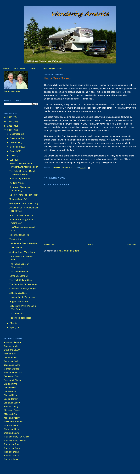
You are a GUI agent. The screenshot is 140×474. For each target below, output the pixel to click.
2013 (10, 117)
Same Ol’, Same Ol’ (18, 276)
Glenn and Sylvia (12, 365)
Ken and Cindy (11, 406)
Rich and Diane (11, 452)
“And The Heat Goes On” (21, 215)
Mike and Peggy (12, 418)
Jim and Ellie (10, 391)
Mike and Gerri (11, 414)
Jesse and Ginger (12, 380)
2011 (10, 126)
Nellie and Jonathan (13, 421)
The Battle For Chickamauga (23, 284)
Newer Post (49, 244)
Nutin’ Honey (15, 248)
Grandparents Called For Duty (23, 203)
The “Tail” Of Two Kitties (20, 280)
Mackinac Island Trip (19, 235)
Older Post (131, 244)
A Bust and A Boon (18, 293)
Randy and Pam (12, 444)
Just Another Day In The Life (23, 243)
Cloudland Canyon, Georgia (22, 289)
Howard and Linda (13, 372)
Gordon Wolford (11, 369)
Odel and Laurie (11, 433)
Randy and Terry (12, 448)
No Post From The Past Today (23, 195)
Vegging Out (15, 239)
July (12, 155)
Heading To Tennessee (20, 318)
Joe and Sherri (11, 399)
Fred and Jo (10, 354)
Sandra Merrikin (11, 455)
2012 (10, 121)
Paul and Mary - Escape (15, 440)
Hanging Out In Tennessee (22, 297)
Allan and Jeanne (12, 342)
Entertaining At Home (19, 178)
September (15, 147)
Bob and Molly (11, 346)
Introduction (19, 68)
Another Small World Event (22, 252)
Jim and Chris (10, 384)
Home (6, 68)
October (14, 142)
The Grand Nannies (18, 271)
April (12, 327)
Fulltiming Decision (52, 68)
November (15, 138)
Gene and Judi (11, 361)
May (12, 323)
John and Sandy (12, 403)
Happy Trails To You (19, 301)
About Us (34, 68)
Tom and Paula (11, 459)
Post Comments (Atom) (68, 251)
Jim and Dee (10, 388)
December (15, 134)
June (12, 160)
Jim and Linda (11, 395)
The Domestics (16, 313)
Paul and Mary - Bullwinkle (17, 437)
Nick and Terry (11, 425)
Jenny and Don (11, 376)
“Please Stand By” (18, 199)
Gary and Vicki (11, 357)
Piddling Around (17, 183)
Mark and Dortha (12, 410)
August (13, 151)
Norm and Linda (11, 429)
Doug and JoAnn (12, 350)
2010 (10, 130)
